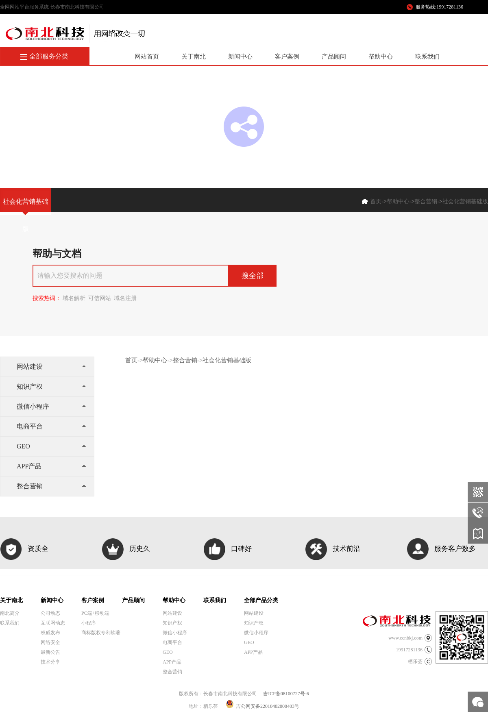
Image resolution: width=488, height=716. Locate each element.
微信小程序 (51, 406)
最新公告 (50, 652)
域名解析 (74, 298)
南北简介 (10, 613)
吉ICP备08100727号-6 (286, 693)
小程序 (88, 623)
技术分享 (50, 662)
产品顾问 (334, 56)
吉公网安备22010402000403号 (262, 706)
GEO (51, 446)
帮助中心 (380, 56)
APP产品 (51, 466)
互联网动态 (53, 623)
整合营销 (425, 201)
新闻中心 (240, 56)
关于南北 (193, 56)
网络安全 (50, 642)
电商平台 (51, 426)
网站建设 (51, 366)
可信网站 (99, 298)
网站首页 (147, 56)
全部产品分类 (261, 600)
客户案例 (287, 56)
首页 (375, 201)
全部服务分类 (48, 56)
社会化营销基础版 (465, 201)
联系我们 (427, 56)
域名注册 (125, 298)
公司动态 (50, 613)
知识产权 (51, 386)
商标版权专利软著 (100, 632)
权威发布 (50, 632)
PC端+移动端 (95, 613)
